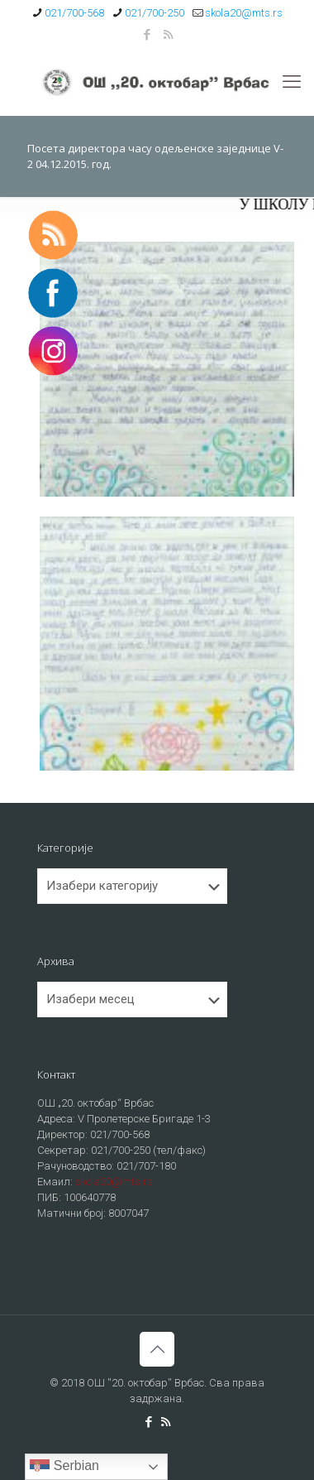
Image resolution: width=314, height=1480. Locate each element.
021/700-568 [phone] (74, 13)
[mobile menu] (292, 82)
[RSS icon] (168, 34)
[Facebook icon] (147, 34)
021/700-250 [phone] (154, 13)
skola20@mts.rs (114, 1181)
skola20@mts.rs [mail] (244, 13)
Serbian (64, 1467)
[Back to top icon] (157, 1349)
